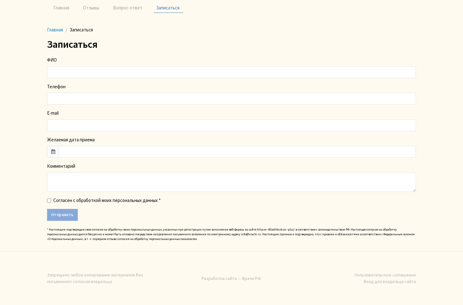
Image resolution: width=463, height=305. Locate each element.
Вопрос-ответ (127, 8)
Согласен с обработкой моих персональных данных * (107, 200)
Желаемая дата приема (71, 140)
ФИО (52, 60)
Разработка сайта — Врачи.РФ (231, 278)
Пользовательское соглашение (385, 275)
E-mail (53, 113)
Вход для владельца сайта (390, 281)
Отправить (62, 214)
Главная (61, 8)
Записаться (167, 8)
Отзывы (91, 8)
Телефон (56, 87)
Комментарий (61, 166)
